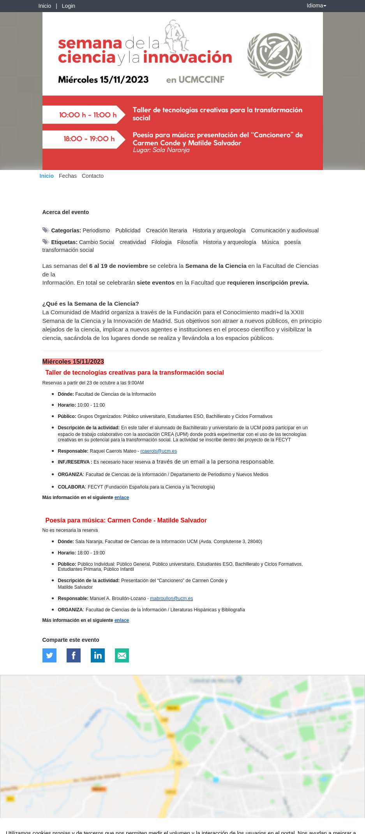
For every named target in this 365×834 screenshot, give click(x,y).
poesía (292, 242)
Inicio (45, 6)
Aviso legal (12, 826)
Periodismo (96, 230)
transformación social (68, 250)
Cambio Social (96, 242)
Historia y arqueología (218, 230)
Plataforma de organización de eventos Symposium (186, 826)
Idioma (316, 5)
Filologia (162, 242)
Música (270, 242)
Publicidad (128, 230)
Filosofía (187, 242)
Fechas (68, 176)
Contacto (93, 176)
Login (68, 6)
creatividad (133, 242)
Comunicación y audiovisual (285, 230)
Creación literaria (166, 230)
